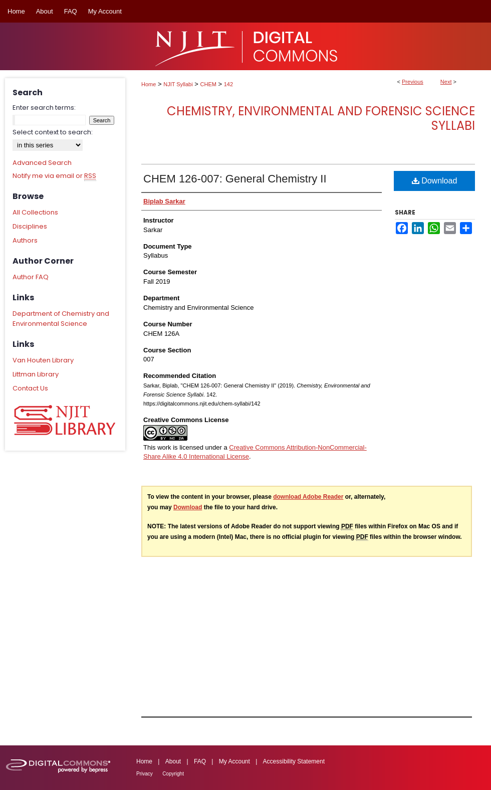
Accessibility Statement (294, 761)
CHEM (208, 84)
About (173, 761)
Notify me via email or (54, 176)
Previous (412, 82)
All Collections (35, 212)
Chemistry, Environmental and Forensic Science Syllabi (321, 118)
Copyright (173, 773)
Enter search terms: (44, 107)
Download (434, 180)
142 (228, 84)
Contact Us (30, 388)
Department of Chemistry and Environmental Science (61, 318)
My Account (234, 761)
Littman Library (36, 374)
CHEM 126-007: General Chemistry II (235, 178)
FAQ (200, 761)
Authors (25, 240)
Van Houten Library (43, 360)
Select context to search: (53, 132)
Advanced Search (42, 162)
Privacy (144, 773)
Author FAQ (31, 277)
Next (446, 82)
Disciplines (30, 226)
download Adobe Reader (308, 496)
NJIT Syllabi (177, 84)
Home (148, 84)
